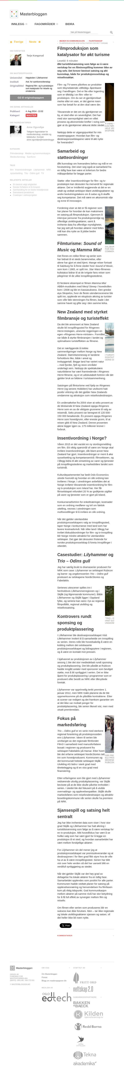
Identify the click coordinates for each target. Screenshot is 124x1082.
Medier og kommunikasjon (72, 41)
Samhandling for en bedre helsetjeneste (30, 190)
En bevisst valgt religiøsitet (25, 184)
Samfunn (31, 157)
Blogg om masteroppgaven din (54, 981)
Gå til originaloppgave (31, 97)
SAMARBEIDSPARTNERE (85, 997)
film (12, 169)
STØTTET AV (79, 968)
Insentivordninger (23, 169)
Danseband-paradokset (23, 192)
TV (42, 173)
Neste (32, 41)
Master (31, 115)
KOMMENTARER (64, 936)
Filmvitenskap (95, 41)
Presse (44, 977)
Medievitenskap (17, 157)
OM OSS (45, 968)
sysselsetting (16, 173)
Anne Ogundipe (35, 127)
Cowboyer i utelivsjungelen (25, 195)
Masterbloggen (38, 14)
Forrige (18, 41)
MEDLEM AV (47, 988)
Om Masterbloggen (49, 974)
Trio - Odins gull (31, 173)
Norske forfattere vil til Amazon (26, 187)
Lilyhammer (39, 169)
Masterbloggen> (21, 968)
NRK (48, 169)
